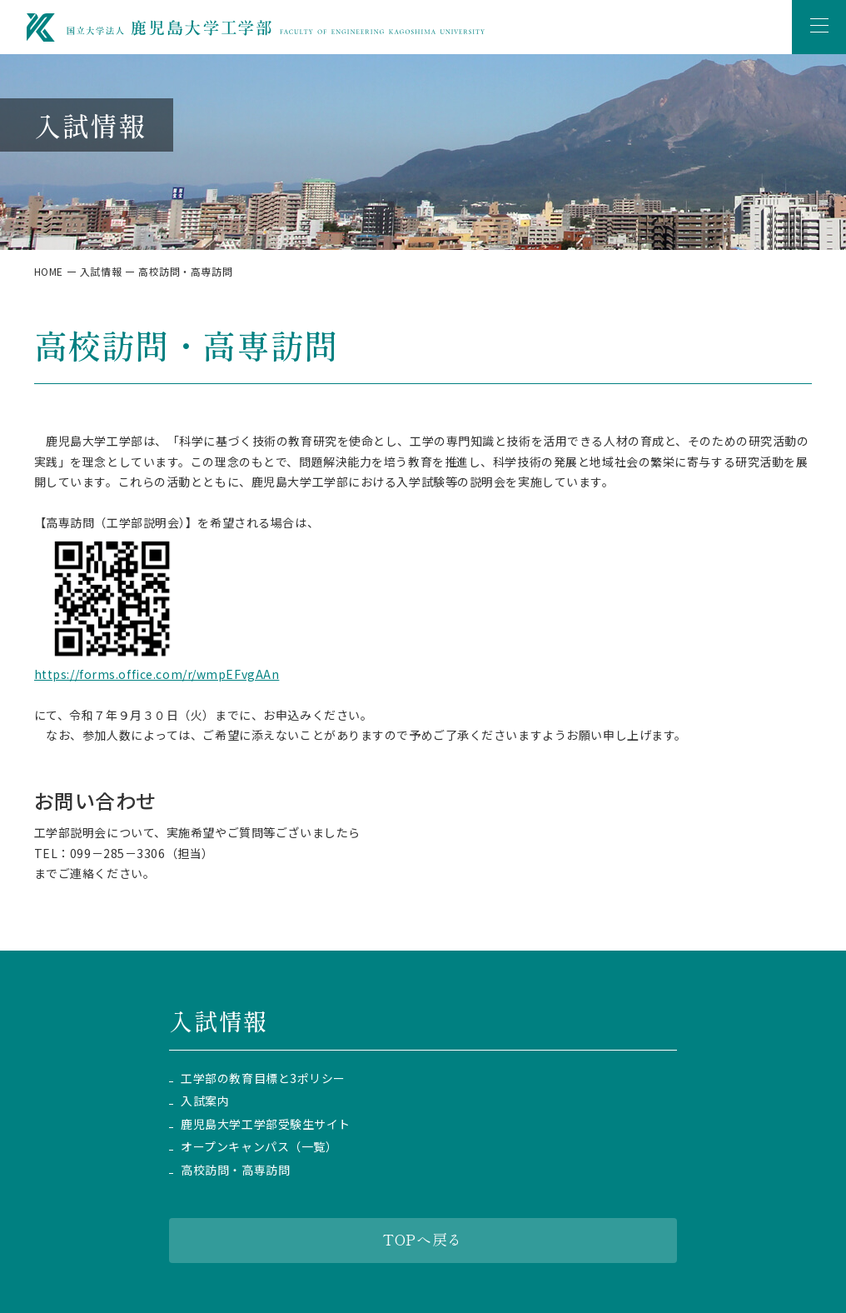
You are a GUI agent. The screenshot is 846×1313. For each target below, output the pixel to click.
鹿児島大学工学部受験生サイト (266, 1124)
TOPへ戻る (422, 1239)
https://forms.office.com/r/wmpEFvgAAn (157, 674)
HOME (48, 271)
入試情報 (101, 271)
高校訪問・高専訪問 (235, 1170)
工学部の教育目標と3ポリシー (263, 1078)
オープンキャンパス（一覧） (259, 1147)
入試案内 (205, 1101)
